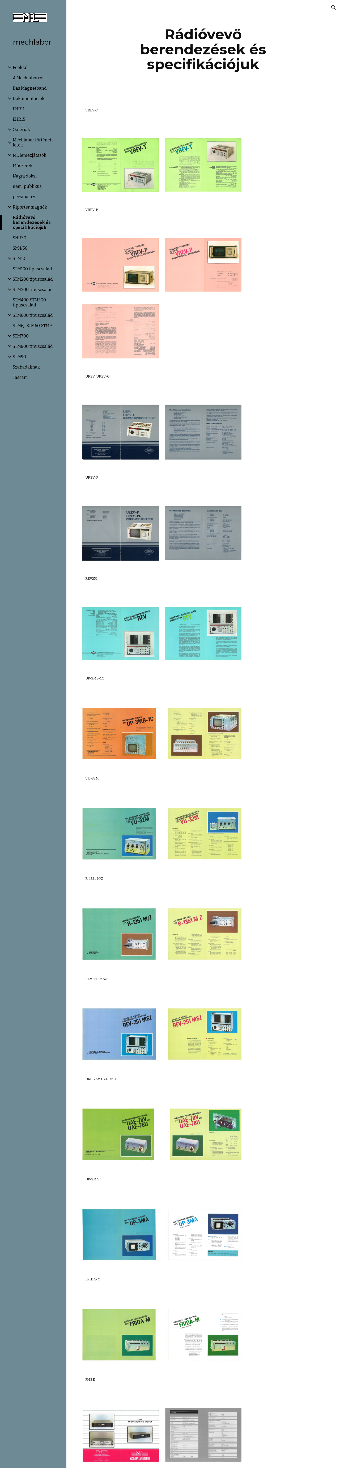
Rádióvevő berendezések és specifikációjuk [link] (32, 222)
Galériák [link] (21, 129)
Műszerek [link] (22, 165)
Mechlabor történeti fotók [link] (33, 142)
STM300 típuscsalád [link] (33, 289)
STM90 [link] (19, 356)
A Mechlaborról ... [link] (30, 77)
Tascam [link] (20, 377)
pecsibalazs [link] (24, 196)
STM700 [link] (21, 336)
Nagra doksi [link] (25, 176)
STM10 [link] (19, 258)
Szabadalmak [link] (26, 367)
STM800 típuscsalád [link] (33, 346)
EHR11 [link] (18, 108)
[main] (203, 49)
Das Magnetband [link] (30, 88)
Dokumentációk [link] (28, 98)
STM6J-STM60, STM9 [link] (32, 325)
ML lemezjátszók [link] (29, 155)
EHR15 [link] (19, 119)
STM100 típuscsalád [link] (32, 268)
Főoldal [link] (20, 67)
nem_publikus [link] (27, 186)
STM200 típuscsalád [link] (33, 279)
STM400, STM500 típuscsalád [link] (29, 302)
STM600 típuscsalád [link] (33, 315)
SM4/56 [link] (20, 248)
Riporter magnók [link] (30, 207)
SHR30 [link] (19, 237)
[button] (333, 7)
